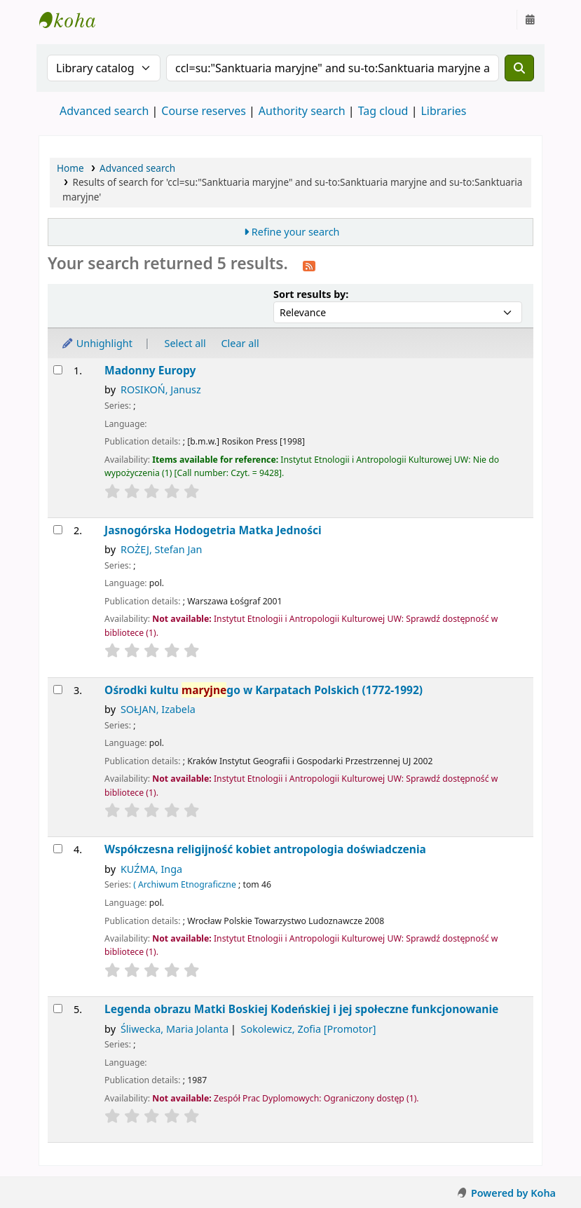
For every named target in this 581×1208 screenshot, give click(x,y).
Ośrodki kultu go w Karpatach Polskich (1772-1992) (263, 690)
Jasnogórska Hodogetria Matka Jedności (213, 530)
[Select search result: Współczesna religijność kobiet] (57, 848)
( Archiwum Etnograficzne (184, 884)
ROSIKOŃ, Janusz (161, 389)
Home (70, 168)
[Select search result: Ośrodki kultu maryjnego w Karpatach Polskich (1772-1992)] (57, 689)
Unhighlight (96, 343)
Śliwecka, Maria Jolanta (174, 1029)
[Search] (519, 68)
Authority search (302, 110)
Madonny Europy (150, 370)
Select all (185, 343)
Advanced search (104, 110)
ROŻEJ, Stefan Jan (161, 549)
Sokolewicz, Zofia (308, 1029)
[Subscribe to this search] (309, 265)
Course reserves (203, 110)
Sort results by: (310, 294)
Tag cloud (383, 110)
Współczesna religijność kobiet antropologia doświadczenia (265, 849)
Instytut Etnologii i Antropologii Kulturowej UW (74, 20)
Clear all (240, 343)
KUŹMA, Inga (151, 869)
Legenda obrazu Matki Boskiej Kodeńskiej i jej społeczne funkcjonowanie (301, 1009)
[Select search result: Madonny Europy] (57, 369)
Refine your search (296, 231)
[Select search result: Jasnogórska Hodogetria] (57, 529)
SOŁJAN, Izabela (158, 709)
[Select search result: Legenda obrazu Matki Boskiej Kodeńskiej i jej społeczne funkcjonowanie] (57, 1008)
